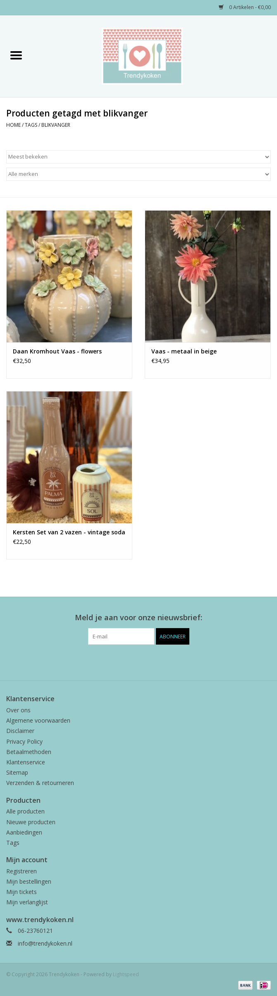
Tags (31, 124)
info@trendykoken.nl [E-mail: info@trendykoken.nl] (45, 943)
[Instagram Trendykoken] (153, 661)
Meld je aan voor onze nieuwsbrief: (138, 617)
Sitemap (17, 772)
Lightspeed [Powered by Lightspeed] (126, 974)
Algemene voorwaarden (38, 720)
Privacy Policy (24, 741)
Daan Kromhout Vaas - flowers (57, 351)
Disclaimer (20, 731)
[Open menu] (16, 55)
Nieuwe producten (30, 822)
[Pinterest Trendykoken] (138, 661)
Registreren (21, 871)
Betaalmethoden (28, 752)
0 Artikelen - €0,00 (245, 7)
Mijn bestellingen (28, 881)
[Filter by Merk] (138, 174)
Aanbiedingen (24, 832)
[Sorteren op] (138, 157)
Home (13, 124)
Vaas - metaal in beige (184, 351)
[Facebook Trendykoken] (123, 661)
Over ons (18, 710)
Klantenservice (25, 762)
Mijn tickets (21, 892)
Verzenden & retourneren (40, 783)
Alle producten (25, 811)
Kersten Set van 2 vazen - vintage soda (69, 532)
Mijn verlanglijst (27, 902)
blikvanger (55, 124)
